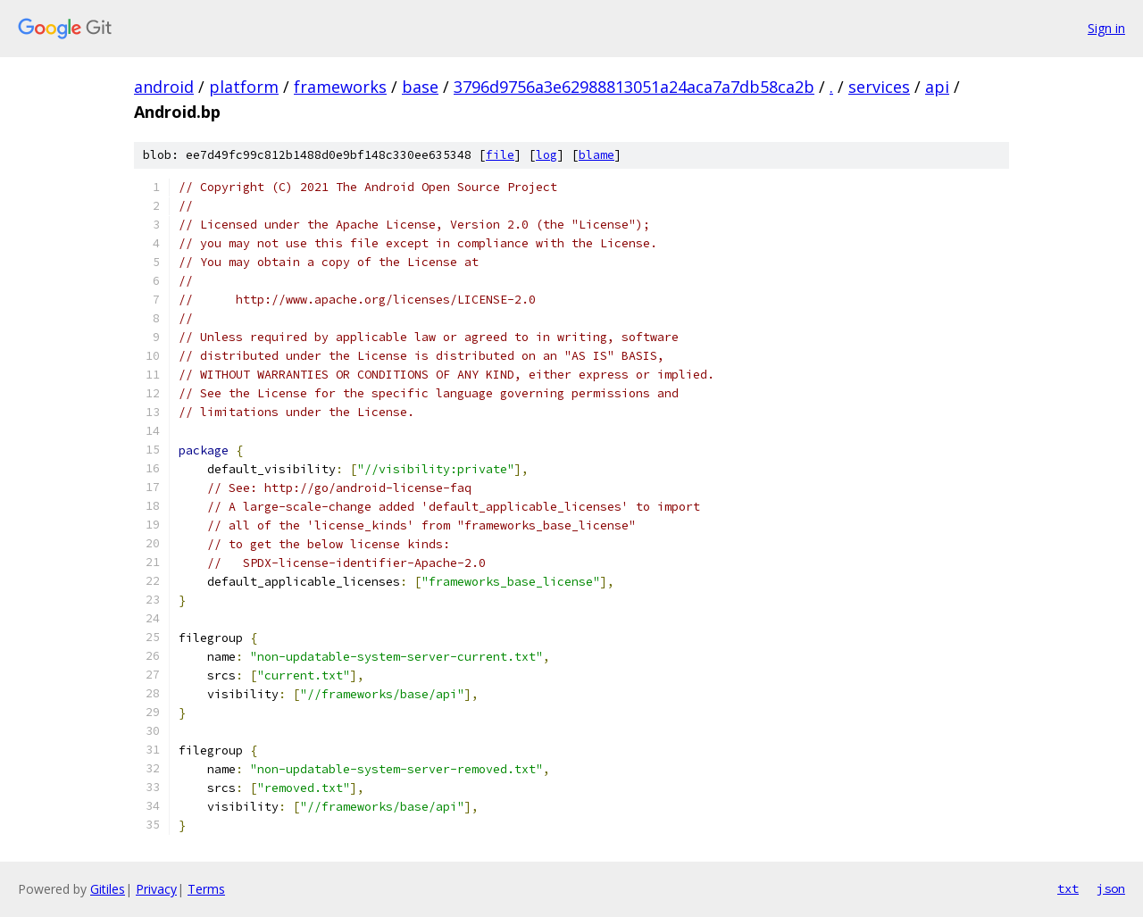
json (1111, 888)
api (937, 86)
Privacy (156, 888)
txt (1068, 888)
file (500, 155)
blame (596, 155)
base (420, 86)
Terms (206, 888)
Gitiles (107, 888)
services (879, 86)
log (546, 155)
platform (244, 86)
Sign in (1106, 28)
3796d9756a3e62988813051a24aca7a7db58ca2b (634, 86)
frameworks (340, 86)
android (164, 86)
